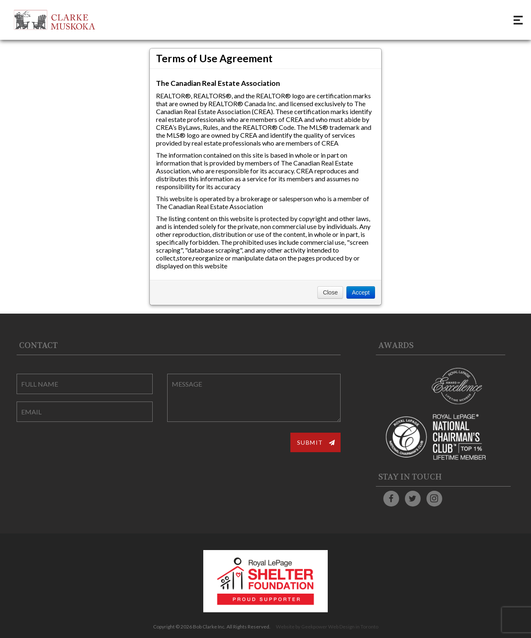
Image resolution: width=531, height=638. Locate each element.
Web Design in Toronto (353, 626)
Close (330, 292)
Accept (361, 292)
